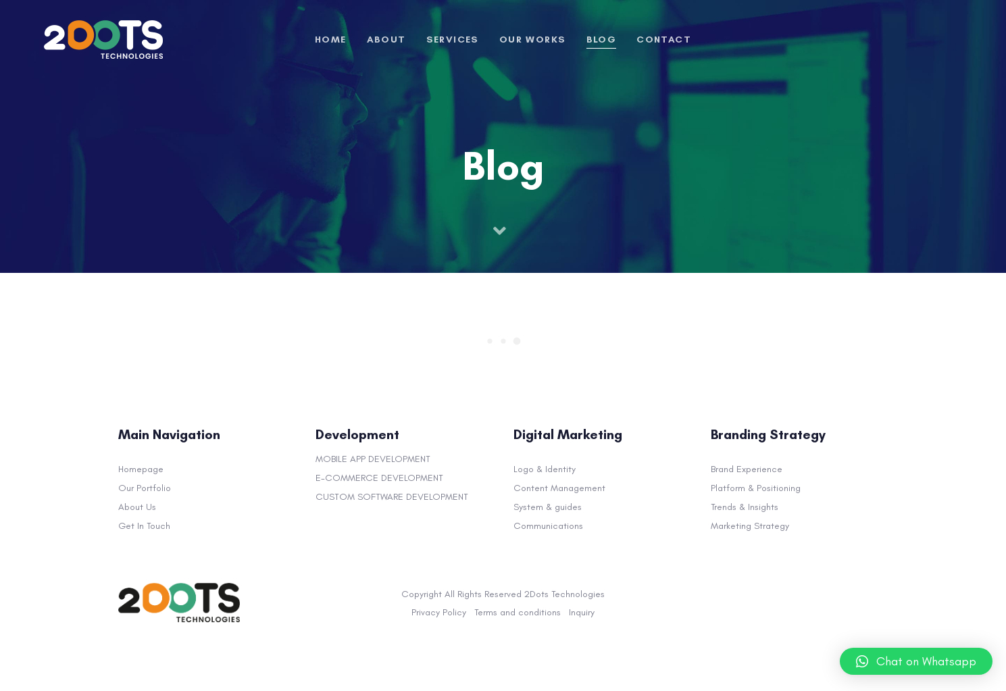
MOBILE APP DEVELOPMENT (373, 459)
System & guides (547, 507)
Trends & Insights (744, 507)
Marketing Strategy (750, 526)
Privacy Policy (438, 612)
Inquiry (582, 612)
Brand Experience (746, 469)
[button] (916, 661)
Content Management (559, 488)
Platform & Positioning (756, 488)
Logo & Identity (544, 469)
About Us (137, 507)
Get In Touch (144, 526)
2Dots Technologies (564, 594)
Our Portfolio (144, 488)
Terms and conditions (517, 612)
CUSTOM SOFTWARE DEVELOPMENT (392, 497)
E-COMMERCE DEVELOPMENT (379, 478)
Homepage (141, 469)
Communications (548, 526)
